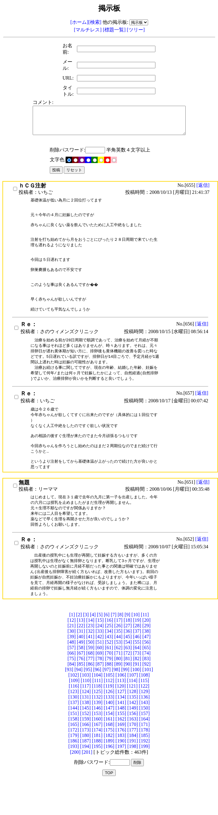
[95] (88, 701)
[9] (127, 647)
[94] (78, 701)
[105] (109, 707)
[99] (125, 701)
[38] (146, 663)
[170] (132, 756)
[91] (137, 696)
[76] (81, 690)
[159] (85, 751)
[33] (100, 663)
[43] (109, 668)
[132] (97, 729)
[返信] (202, 190)
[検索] (94, 22)
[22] (81, 657)
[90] (128, 696)
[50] (90, 674)
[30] (71, 663)
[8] (120, 647)
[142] (132, 734)
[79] (109, 690)
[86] (90, 696)
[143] (144, 734)
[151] (73, 745)
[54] (128, 674)
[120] (120, 718)
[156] (132, 745)
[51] (100, 674)
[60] (100, 679)
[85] (81, 696)
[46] (137, 668)
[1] (72, 647)
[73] (137, 685)
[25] (109, 657)
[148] (120, 740)
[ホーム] (80, 22)
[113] (120, 712)
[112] (109, 712)
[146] (97, 740)
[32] (90, 663)
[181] (97, 767)
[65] (146, 679)
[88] (109, 696)
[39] (71, 668)
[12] (71, 652)
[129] (144, 723)
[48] (71, 674)
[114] (132, 712)
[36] (128, 663)
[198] (132, 778)
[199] (144, 778)
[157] (144, 745)
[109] (74, 712)
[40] (81, 668)
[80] (118, 690)
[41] (90, 668)
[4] (93, 647)
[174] (97, 762)
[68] (90, 685)
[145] (85, 740)
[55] (137, 674)
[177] (132, 762)
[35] (118, 663)
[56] (146, 674)
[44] (118, 668)
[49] (81, 674)
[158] (73, 751)
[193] (73, 778)
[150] (144, 740)
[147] (109, 740)
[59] (90, 679)
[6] (107, 647)
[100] (136, 701)
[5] (100, 647)
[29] (146, 657)
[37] (137, 663)
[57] (71, 679)
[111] (98, 712)
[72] (128, 685)
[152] (85, 745)
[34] (109, 663)
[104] (97, 707)
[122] (144, 718)
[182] (109, 767)
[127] (120, 723)
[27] (128, 657)
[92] (146, 696)
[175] (109, 762)
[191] (132, 773)
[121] (132, 718)
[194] (85, 778)
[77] (90, 690)
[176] (120, 762)
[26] (118, 657)
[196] (109, 778)
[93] (69, 701)
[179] (73, 767)
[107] (132, 707)
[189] (109, 773)
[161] (109, 751)
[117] (85, 718)
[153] (97, 745)
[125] (97, 723)
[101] (147, 701)
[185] (144, 767)
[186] (73, 773)
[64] (137, 679)
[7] (114, 647)
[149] (132, 740)
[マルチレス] (88, 29)
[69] (100, 685)
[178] (144, 762)
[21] (71, 657)
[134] (120, 729)
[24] (100, 657)
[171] (144, 756)
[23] (90, 657)
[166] (85, 756)
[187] (85, 773)
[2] (79, 647)
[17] (118, 652)
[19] (137, 652)
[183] (120, 767)
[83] (146, 690)
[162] (120, 751)
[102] (73, 707)
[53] (118, 674)
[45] (128, 668)
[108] (144, 707)
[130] (73, 729)
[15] (100, 652)
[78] (100, 690)
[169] (120, 756)
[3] (86, 647)
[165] (73, 756)
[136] (144, 729)
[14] (90, 652)
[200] (75, 784)
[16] (109, 652)
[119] (109, 718)
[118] (97, 718)
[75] (71, 690)
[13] (81, 652)
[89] (118, 696)
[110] (86, 712)
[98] (116, 701)
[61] (109, 679)
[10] (136, 647)
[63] (128, 679)
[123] (73, 723)
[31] (81, 663)
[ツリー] (136, 29)
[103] (85, 707)
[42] (100, 668)
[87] (100, 696)
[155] (120, 745)
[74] (146, 685)
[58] (81, 679)
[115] (144, 712)
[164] (144, 751)
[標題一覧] (115, 29)
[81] (128, 690)
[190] (120, 773)
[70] (109, 685)
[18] (128, 652)
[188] (97, 773)
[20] (146, 652)
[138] (85, 734)
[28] (137, 657)
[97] (107, 701)
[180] (85, 767)
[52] (109, 674)
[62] (118, 679)
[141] (120, 734)
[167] (97, 756)
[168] (109, 756)
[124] (85, 723)
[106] (120, 707)
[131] (85, 729)
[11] (145, 647)
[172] (73, 762)
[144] (73, 740)
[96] (97, 701)
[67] (81, 685)
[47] (146, 668)
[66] (71, 685)
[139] (97, 734)
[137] (73, 734)
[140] (109, 734)
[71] (118, 685)
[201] (87, 784)
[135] (132, 729)
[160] (97, 751)
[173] (85, 762)
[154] (109, 745)
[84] (71, 696)
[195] (97, 778)
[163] (132, 751)
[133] (109, 729)
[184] (132, 767)
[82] (137, 690)
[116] (74, 718)
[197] (120, 778)
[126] (109, 723)
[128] (132, 723)
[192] (144, 773)
